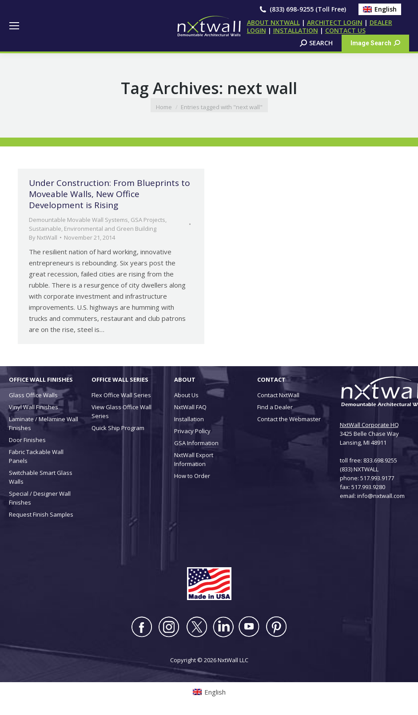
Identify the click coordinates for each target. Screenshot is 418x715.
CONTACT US (345, 30)
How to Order (192, 476)
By (43, 237)
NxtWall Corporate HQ (369, 425)
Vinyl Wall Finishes (33, 407)
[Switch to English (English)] (379, 9)
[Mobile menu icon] (14, 25)
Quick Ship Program (118, 428)
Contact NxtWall (278, 395)
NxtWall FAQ (190, 407)
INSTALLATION (295, 30)
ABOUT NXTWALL (273, 22)
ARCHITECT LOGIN (334, 22)
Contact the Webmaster (289, 419)
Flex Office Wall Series (121, 395)
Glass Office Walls (33, 395)
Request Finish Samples (41, 514)
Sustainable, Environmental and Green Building (92, 229)
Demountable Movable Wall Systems (78, 220)
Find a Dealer (275, 407)
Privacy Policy (192, 431)
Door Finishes (27, 440)
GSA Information (196, 443)
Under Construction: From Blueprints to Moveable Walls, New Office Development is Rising (109, 194)
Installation (189, 419)
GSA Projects (148, 220)
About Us (186, 395)
